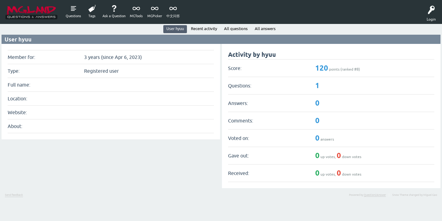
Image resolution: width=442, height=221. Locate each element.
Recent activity (204, 28)
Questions (73, 16)
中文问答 (173, 16)
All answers (265, 28)
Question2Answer (375, 194)
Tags (91, 16)
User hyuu (175, 28)
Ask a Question (114, 16)
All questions (236, 28)
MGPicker (154, 16)
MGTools (136, 16)
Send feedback (14, 194)
